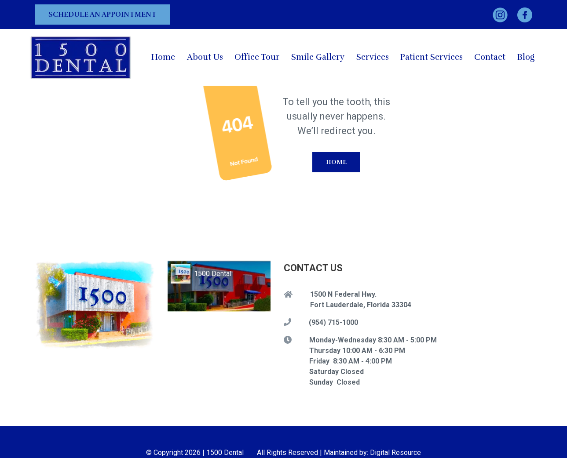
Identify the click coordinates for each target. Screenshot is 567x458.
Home (163, 57)
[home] (81, 57)
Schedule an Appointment (102, 14)
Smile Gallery (317, 57)
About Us (205, 57)
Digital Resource (395, 452)
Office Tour (257, 57)
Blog (525, 57)
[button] (372, 57)
